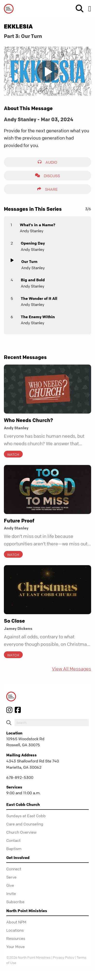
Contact (13, 840)
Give (10, 885)
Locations (15, 930)
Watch (13, 454)
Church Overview (21, 832)
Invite (11, 893)
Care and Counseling (24, 824)
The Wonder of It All (39, 298)
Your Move (15, 946)
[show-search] (77, 9)
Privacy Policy (63, 957)
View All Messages (71, 669)
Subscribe (15, 901)
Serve (11, 877)
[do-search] (52, 722)
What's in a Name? (37, 224)
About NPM (16, 922)
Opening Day (33, 243)
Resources (15, 938)
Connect (13, 868)
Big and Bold (33, 279)
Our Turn (29, 261)
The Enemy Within (38, 316)
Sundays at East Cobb (26, 815)
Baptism (14, 848)
